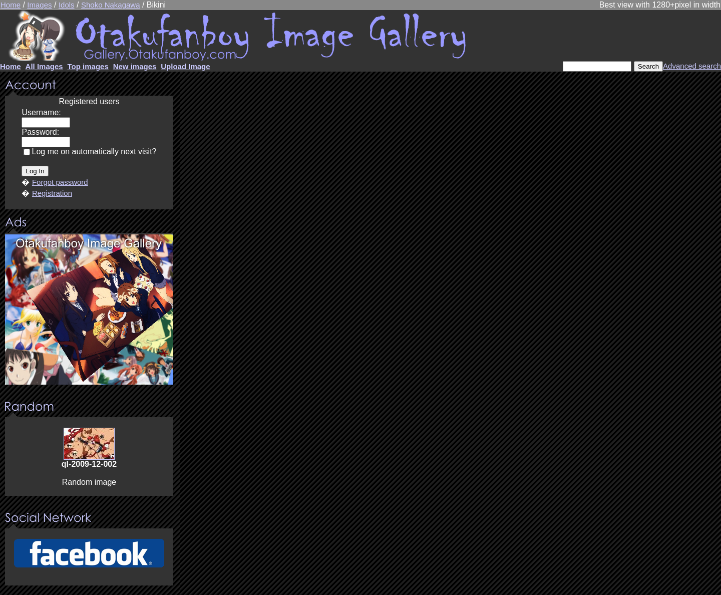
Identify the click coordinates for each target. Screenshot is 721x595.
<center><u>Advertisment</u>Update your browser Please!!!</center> (89, 309)
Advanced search (692, 66)
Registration (52, 193)
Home (11, 5)
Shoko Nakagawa (110, 5)
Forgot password (60, 182)
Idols (67, 5)
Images (39, 5)
